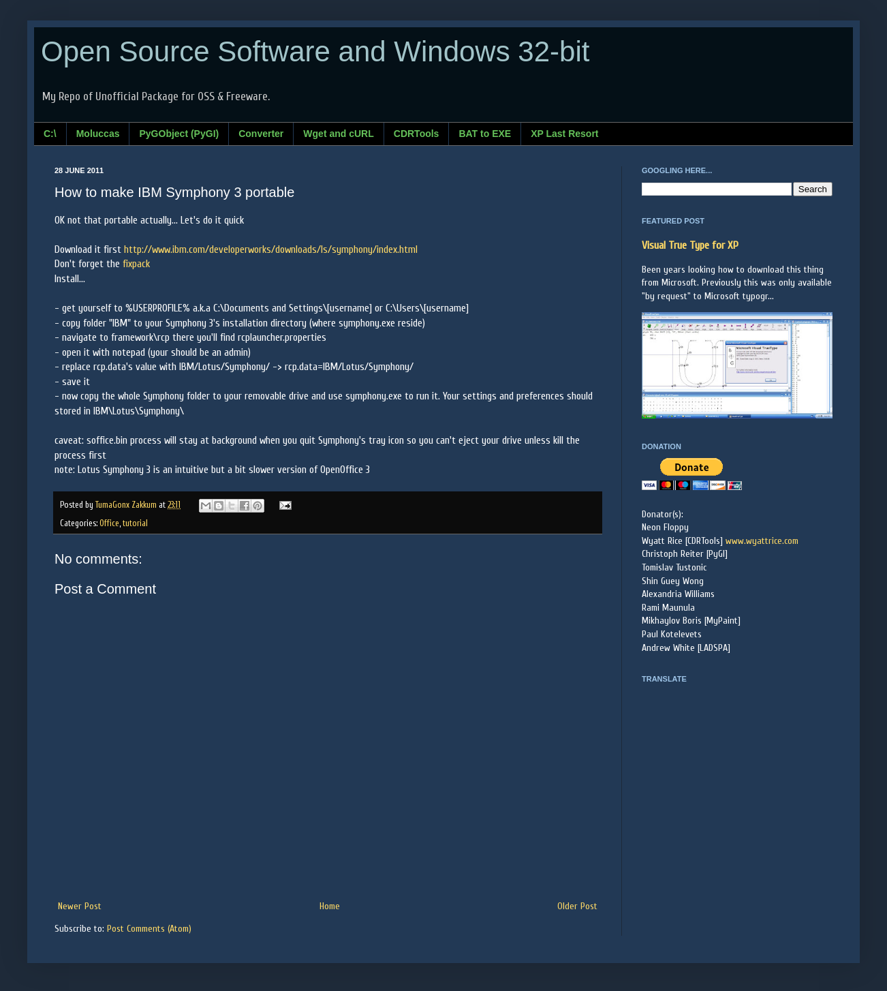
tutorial (135, 523)
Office (109, 523)
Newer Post (80, 906)
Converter (260, 133)
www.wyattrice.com (762, 541)
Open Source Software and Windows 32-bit (315, 51)
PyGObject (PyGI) (179, 133)
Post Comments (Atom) (149, 928)
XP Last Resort (564, 133)
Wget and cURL (338, 133)
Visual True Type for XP (690, 245)
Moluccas (98, 133)
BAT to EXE (484, 133)
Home (330, 906)
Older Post (577, 906)
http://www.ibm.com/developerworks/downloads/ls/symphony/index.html (271, 249)
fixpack (136, 264)
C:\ (50, 133)
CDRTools (416, 133)
